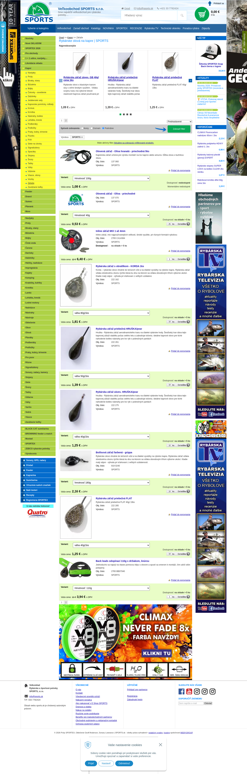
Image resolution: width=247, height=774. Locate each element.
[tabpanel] (81, 80)
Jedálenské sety (35, 100)
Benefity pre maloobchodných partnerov (94, 717)
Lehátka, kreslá (35, 120)
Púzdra (31, 136)
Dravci (28, 196)
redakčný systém (156, 733)
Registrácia (132, 696)
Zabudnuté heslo (134, 699)
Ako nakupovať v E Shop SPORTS (91, 703)
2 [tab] (124, 114)
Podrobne (109, 128)
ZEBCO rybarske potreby (37, 448)
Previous (60, 80)
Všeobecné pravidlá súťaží (88, 696)
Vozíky (31, 179)
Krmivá (31, 108)
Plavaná (29, 206)
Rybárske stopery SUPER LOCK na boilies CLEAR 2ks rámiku (210, 169)
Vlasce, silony (34, 175)
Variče (28, 407)
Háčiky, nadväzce (33, 263)
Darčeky (29, 253)
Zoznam (96, 128)
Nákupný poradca (84, 700)
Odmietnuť (124, 763)
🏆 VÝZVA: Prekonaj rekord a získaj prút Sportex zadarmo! (210, 101)
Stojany (31, 155)
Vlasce (28, 417)
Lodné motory (32, 303)
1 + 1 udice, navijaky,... (36, 58)
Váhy (30, 167)
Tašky (30, 163)
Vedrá (28, 412)
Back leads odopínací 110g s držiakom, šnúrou (122, 561)
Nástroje (29, 317)
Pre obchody (31, 53)
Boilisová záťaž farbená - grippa (114, 452)
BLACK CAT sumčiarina (37, 429)
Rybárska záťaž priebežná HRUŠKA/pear (122, 78)
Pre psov (29, 357)
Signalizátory (34, 147)
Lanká (28, 293)
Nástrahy (29, 312)
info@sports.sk (145, 8)
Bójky (30, 88)
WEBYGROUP (186, 733)
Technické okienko (170, 28)
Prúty (30, 76)
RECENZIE (136, 28)
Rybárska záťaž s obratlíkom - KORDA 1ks (120, 266)
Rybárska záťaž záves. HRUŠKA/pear (117, 392)
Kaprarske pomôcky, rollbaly (41, 104)
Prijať (91, 763)
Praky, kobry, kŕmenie (37, 132)
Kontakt (79, 693)
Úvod (127, 8)
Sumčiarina (31, 480)
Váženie (31, 171)
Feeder (28, 191)
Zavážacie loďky (35, 187)
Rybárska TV (151, 28)
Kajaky (28, 273)
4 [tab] (131, 114)
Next (190, 80)
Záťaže (31, 183)
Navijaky (32, 73)
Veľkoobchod (64, 28)
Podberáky (33, 124)
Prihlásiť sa (219, 3)
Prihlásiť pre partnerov (137, 689)
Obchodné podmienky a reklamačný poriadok (96, 720)
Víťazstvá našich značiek (38, 485)
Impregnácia (31, 268)
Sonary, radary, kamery (36, 372)
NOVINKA (108, 28)
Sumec (28, 201)
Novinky (29, 38)
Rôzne (28, 362)
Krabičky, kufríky (33, 283)
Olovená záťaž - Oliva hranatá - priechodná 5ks (122, 151)
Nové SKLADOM (33, 43)
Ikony (86, 128)
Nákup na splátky (83, 710)
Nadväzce (30, 307)
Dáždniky (32, 96)
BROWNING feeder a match (38, 434)
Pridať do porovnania (180, 170)
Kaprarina (31, 475)
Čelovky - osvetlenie (37, 92)
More (27, 211)
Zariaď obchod (81, 28)
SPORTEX (30, 443)
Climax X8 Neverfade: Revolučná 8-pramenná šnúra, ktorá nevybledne (208, 115)
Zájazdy (206, 28)
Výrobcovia (31, 453)
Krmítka (31, 112)
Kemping (29, 278)
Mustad (29, 439)
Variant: (64, 177)
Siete (27, 382)
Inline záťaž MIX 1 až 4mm (110, 231)
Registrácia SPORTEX (37, 500)
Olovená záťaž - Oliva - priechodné (115, 193)
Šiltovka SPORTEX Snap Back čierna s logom (211, 65)
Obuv (28, 327)
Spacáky (32, 151)
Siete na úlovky (35, 144)
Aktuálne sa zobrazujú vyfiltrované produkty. (134, 143)
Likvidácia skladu (33, 63)
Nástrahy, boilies (35, 116)
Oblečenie (30, 322)
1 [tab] (120, 114)
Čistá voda (30, 243)
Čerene (28, 248)
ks (173, 224)
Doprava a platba (83, 707)
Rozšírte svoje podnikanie (87, 713)
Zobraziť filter (179, 129)
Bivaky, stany (34, 80)
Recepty (30, 495)
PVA (30, 140)
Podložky (32, 128)
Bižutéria (32, 84)
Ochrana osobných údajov (87, 724)
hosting (167, 733)
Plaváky (29, 337)
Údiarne (29, 397)
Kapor (28, 68)
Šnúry (30, 159)
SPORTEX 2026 (32, 48)
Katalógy (95, 28)
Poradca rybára (191, 28)
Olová (28, 332)
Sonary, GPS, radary (36, 460)
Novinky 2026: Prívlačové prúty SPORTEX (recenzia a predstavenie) (210, 88)
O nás (78, 689)
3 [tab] (127, 114)
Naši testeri (31, 490)
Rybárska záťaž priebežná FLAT (114, 498)
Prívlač (29, 465)
